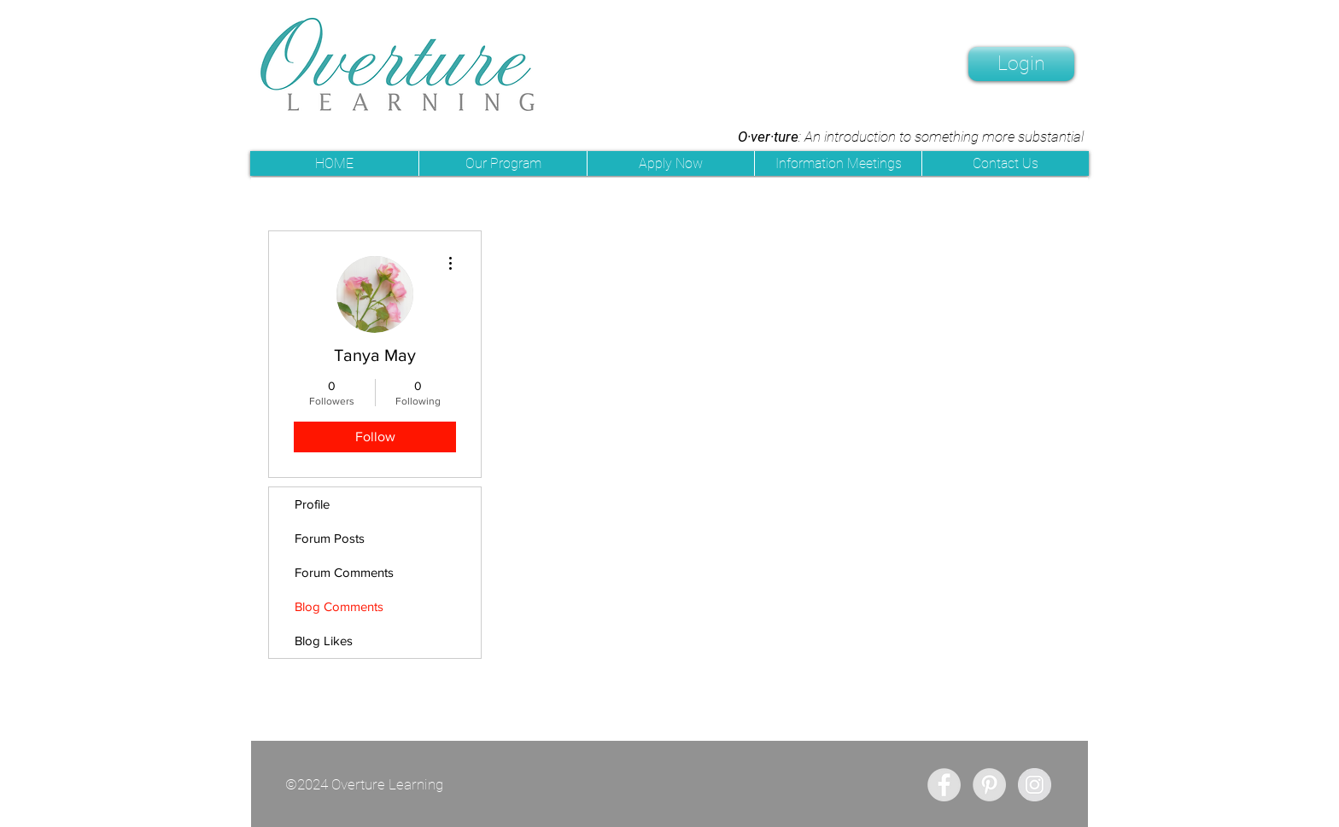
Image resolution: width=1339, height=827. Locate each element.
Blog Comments (339, 606)
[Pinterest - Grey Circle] (989, 784)
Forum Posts (330, 538)
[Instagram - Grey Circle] (1034, 784)
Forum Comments (344, 572)
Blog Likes (324, 640)
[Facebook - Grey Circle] (944, 784)
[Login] (1021, 64)
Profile (312, 504)
